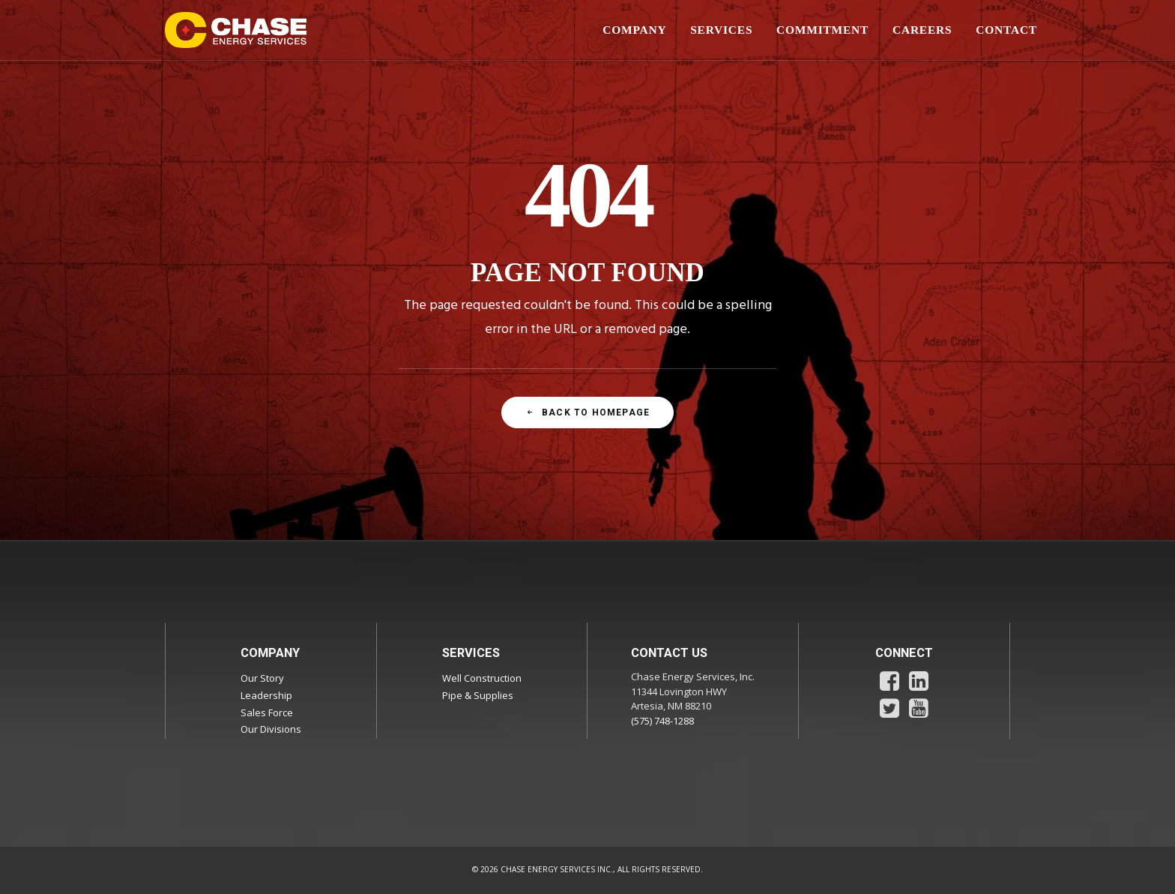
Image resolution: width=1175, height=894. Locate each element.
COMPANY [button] (634, 29)
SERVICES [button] (721, 29)
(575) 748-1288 (662, 721)
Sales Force (267, 712)
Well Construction (482, 678)
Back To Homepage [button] (587, 412)
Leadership (266, 695)
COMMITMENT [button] (822, 29)
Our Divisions (271, 729)
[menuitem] (639, 30)
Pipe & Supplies (477, 695)
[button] (889, 688)
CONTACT (1006, 29)
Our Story (262, 678)
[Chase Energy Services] (236, 30)
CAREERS (922, 29)
